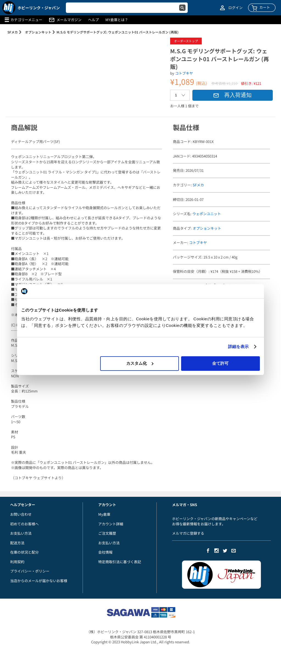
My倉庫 (104, 514)
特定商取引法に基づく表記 (119, 561)
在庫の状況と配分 (24, 552)
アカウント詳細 (110, 523)
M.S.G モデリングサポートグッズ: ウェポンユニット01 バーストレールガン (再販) (118, 32)
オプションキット (38, 32)
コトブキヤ (184, 73)
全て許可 (220, 363)
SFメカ (12, 32)
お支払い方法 (21, 533)
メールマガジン (69, 19)
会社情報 (105, 552)
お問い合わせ (21, 514)
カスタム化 (139, 363)
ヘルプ (93, 19)
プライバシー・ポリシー (29, 571)
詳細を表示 (238, 346)
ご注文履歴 (107, 533)
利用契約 (17, 561)
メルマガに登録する (188, 533)
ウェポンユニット (206, 213)
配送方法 (17, 542)
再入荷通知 (232, 95)
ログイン (235, 7)
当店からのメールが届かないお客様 (38, 580)
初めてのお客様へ (24, 523)
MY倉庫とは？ (116, 19)
